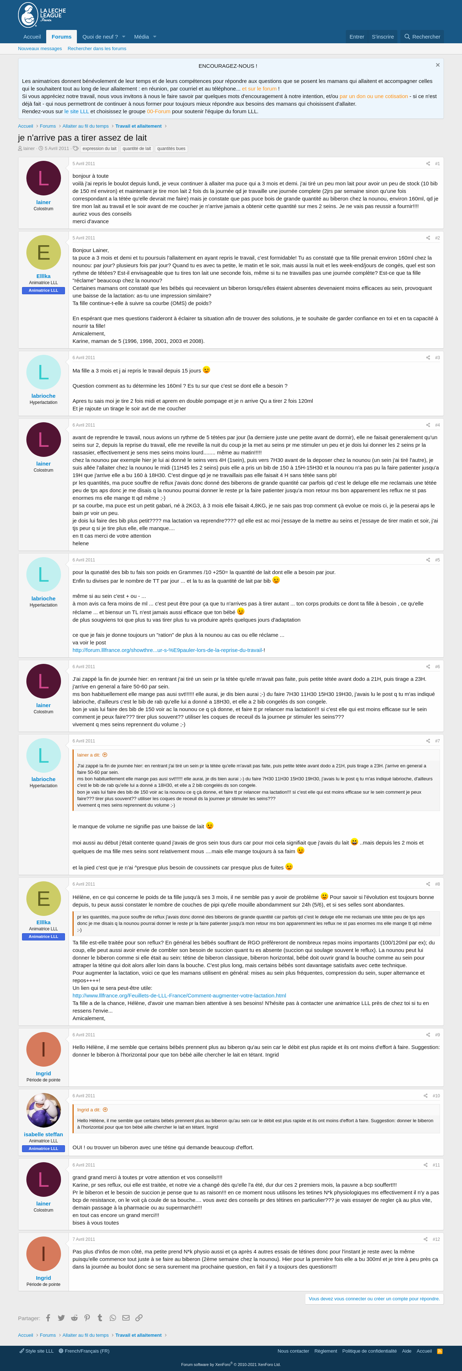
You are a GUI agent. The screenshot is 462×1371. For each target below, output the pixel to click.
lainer (29, 148)
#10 (436, 1095)
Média (141, 37)
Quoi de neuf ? (100, 37)
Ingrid (43, 1073)
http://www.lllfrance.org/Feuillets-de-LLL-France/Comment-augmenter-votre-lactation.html (179, 995)
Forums (61, 37)
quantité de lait (137, 148)
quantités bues (171, 148)
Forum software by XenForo (231, 1364)
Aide (406, 1351)
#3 (437, 357)
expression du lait (99, 148)
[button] (124, 36)
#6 (437, 666)
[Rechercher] (422, 36)
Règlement (325, 1351)
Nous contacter (293, 1351)
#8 (437, 884)
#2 (437, 238)
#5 (437, 560)
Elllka (43, 276)
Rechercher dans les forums (96, 48)
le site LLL (77, 111)
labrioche (43, 396)
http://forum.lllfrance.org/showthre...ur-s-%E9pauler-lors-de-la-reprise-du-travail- (168, 650)
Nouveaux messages (40, 48)
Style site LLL (36, 1351)
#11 (436, 1165)
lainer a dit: (88, 755)
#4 (437, 425)
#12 (436, 1239)
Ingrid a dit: (88, 1109)
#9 (437, 1034)
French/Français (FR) (84, 1351)
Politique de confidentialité (370, 1351)
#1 (437, 163)
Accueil (32, 37)
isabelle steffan (43, 1134)
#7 (437, 741)
